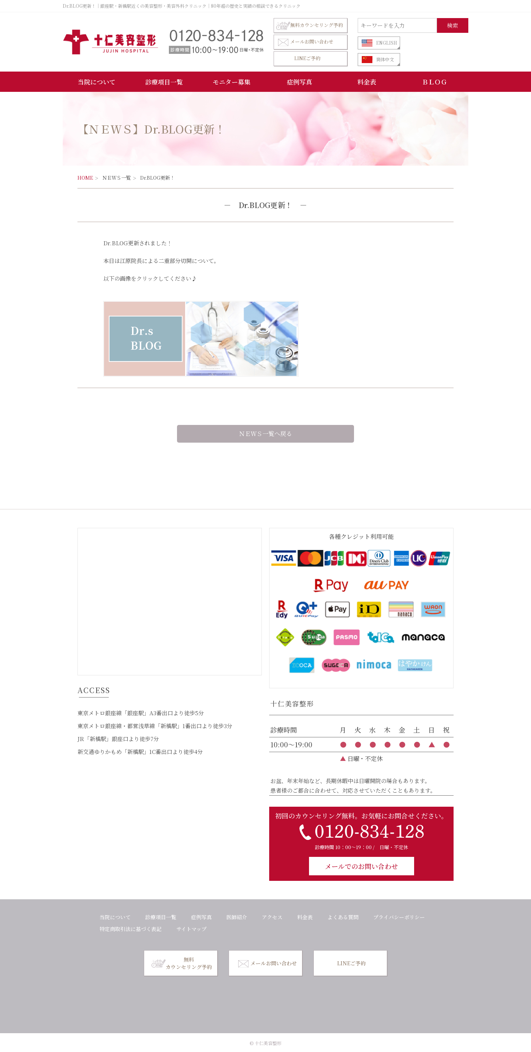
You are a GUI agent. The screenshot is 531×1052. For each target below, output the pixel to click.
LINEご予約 (307, 58)
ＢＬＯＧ (434, 81)
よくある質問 (342, 917)
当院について (96, 81)
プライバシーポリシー (399, 917)
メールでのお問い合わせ (361, 866)
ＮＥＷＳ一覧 (116, 177)
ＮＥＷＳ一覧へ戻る (265, 433)
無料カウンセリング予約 (309, 25)
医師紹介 (236, 917)
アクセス (272, 917)
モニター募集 (231, 81)
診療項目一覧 (164, 81)
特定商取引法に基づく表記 (131, 928)
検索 (452, 25)
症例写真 (299, 81)
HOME (85, 177)
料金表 (366, 81)
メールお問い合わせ (304, 42)
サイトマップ (191, 928)
